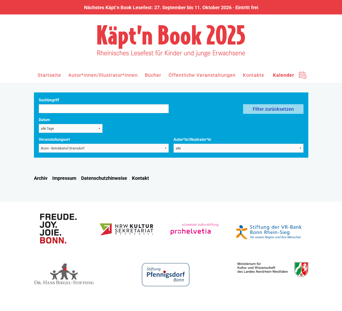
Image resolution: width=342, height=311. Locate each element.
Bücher (153, 75)
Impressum (64, 178)
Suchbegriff (49, 100)
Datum (44, 119)
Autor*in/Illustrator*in (192, 139)
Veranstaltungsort (54, 139)
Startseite (49, 75)
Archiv (40, 178)
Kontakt (140, 178)
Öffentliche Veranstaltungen (202, 75)
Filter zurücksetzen (273, 109)
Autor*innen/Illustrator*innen (103, 75)
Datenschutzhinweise (104, 178)
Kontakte (253, 75)
